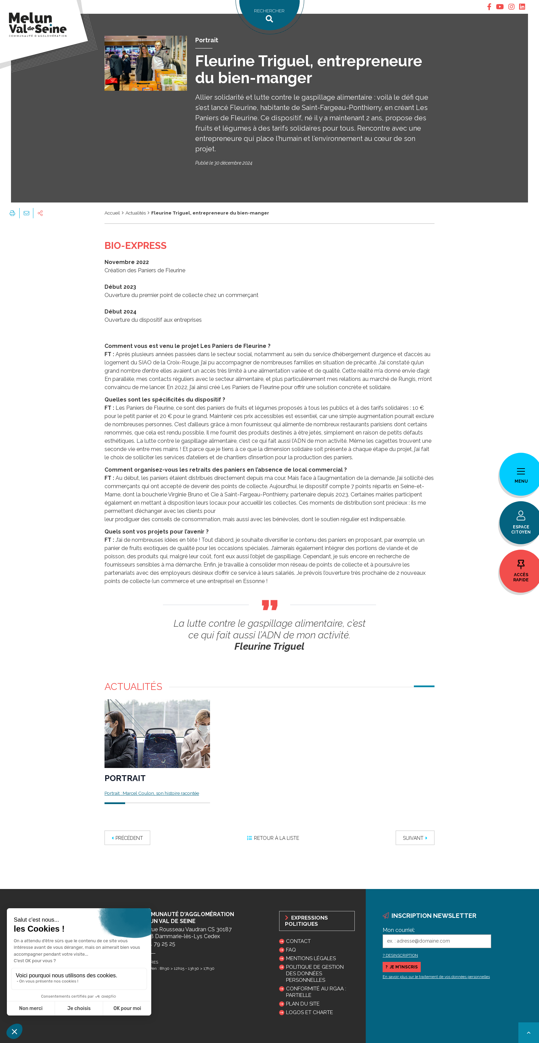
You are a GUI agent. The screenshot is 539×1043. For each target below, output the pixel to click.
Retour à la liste (273, 838)
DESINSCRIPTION (402, 955)
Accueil (112, 213)
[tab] (489, 7)
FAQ (291, 950)
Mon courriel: (399, 930)
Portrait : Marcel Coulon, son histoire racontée (151, 793)
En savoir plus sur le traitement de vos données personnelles (436, 977)
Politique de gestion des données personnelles (315, 973)
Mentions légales (311, 958)
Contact (298, 941)
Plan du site (303, 1004)
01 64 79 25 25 (156, 944)
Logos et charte (309, 1012)
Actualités (135, 213)
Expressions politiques (306, 920)
